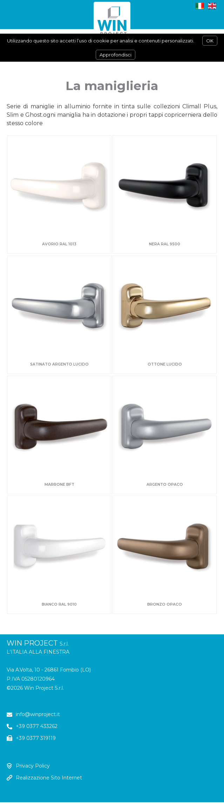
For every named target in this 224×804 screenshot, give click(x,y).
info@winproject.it (38, 714)
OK (209, 40)
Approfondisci (115, 54)
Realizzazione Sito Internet (49, 778)
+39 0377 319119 (36, 738)
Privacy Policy (33, 766)
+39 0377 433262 (36, 726)
